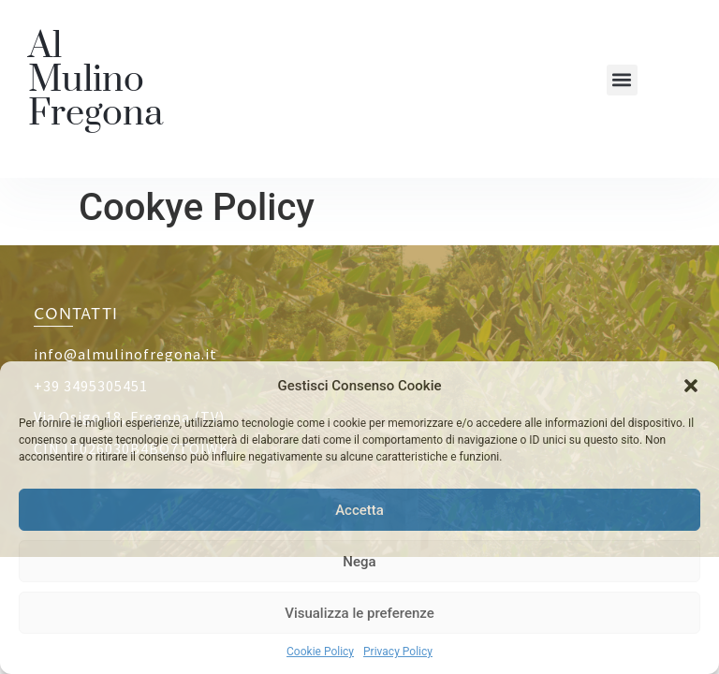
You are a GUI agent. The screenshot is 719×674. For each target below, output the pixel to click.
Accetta (359, 510)
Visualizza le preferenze (359, 613)
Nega (359, 561)
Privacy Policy (398, 651)
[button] (691, 385)
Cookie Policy (320, 651)
